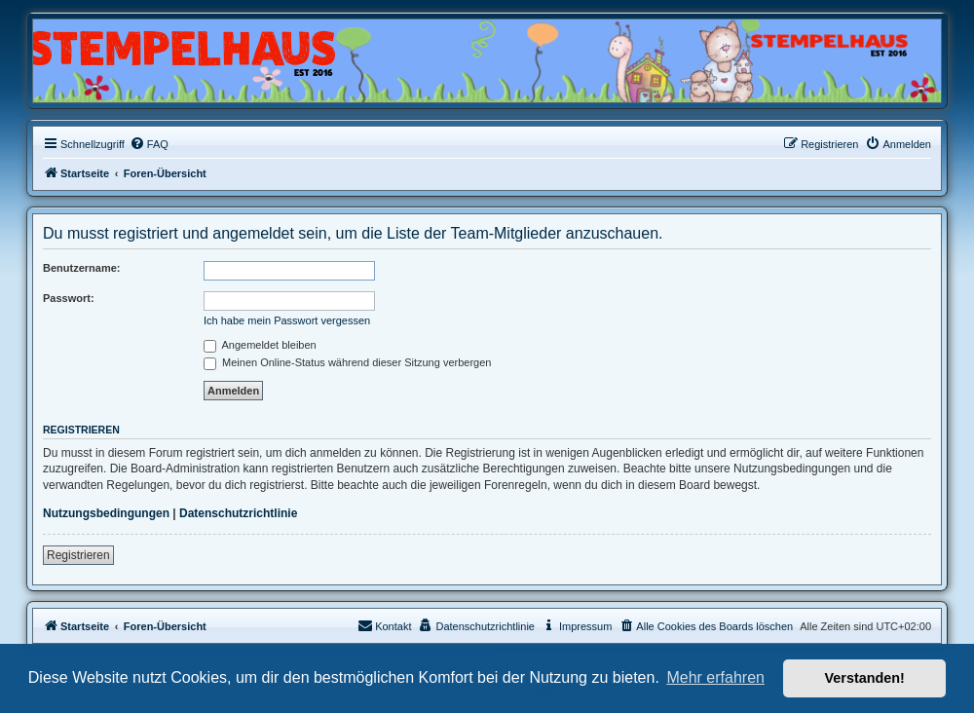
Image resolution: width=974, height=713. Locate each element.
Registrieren (78, 555)
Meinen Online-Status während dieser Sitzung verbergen (347, 362)
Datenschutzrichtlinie (238, 513)
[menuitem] (149, 144)
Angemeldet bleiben (260, 345)
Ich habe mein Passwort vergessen (287, 320)
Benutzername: (81, 268)
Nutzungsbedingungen (106, 513)
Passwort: (68, 298)
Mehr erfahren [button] (715, 677)
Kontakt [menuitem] (384, 625)
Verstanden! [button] (865, 678)
